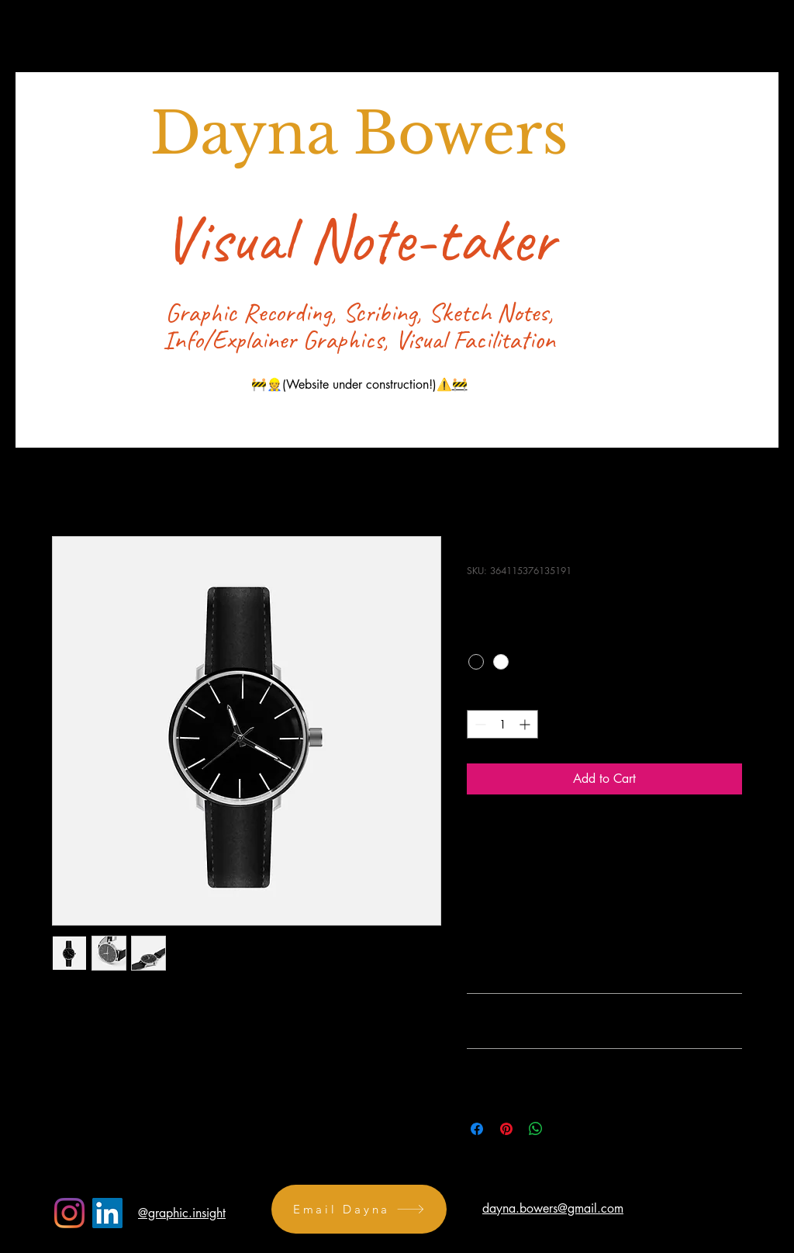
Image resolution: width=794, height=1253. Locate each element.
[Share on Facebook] (477, 1129)
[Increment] (526, 724)
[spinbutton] (502, 724)
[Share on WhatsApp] (535, 1129)
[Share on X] (565, 1129)
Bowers (461, 133)
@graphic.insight (182, 1213)
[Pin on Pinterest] (506, 1129)
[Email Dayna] (359, 1209)
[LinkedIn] (107, 1213)
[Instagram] (69, 1213)
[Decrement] (478, 724)
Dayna (252, 133)
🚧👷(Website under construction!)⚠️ (351, 384)
